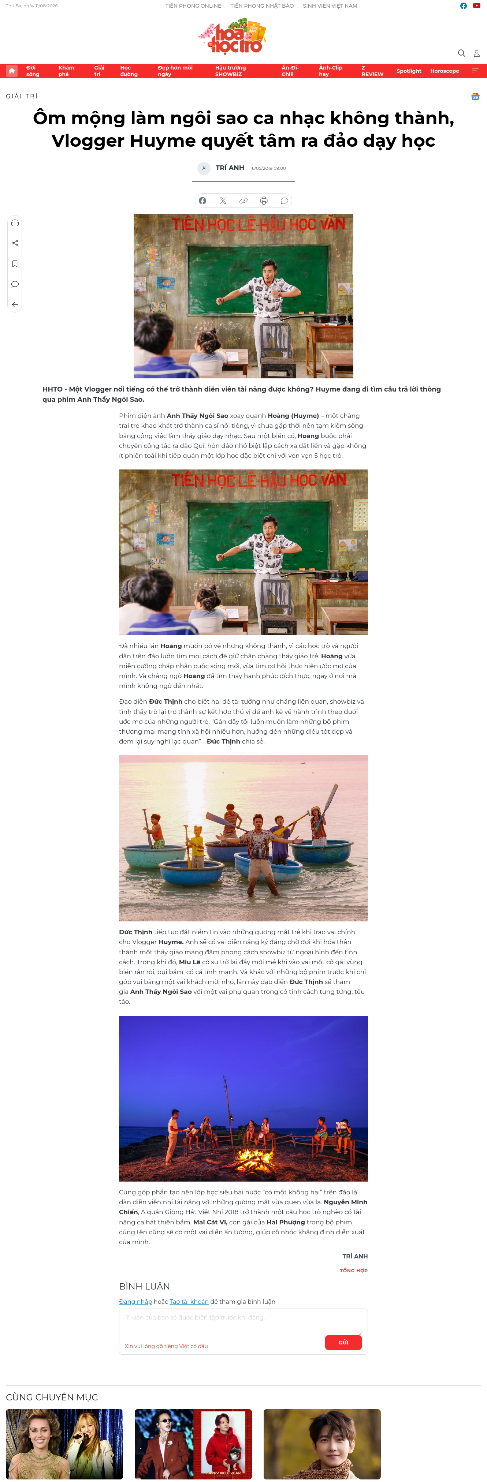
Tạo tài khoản (189, 1301)
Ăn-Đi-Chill (290, 71)
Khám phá (66, 71)
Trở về (15, 304)
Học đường (129, 71)
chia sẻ (202, 201)
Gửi (344, 1342)
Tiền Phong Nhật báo (262, 6)
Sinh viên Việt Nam (330, 6)
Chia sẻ (15, 243)
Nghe (15, 222)
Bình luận (15, 284)
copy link (243, 201)
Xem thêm (475, 71)
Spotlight (409, 71)
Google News (475, 96)
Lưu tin (15, 263)
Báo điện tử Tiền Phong (243, 35)
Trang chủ (12, 71)
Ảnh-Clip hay (330, 71)
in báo (264, 201)
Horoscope (444, 71)
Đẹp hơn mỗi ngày (175, 71)
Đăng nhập (135, 1301)
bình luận (284, 201)
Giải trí (99, 71)
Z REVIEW (373, 71)
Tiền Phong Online (194, 6)
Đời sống (33, 71)
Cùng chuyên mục (52, 1397)
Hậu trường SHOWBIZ (230, 71)
